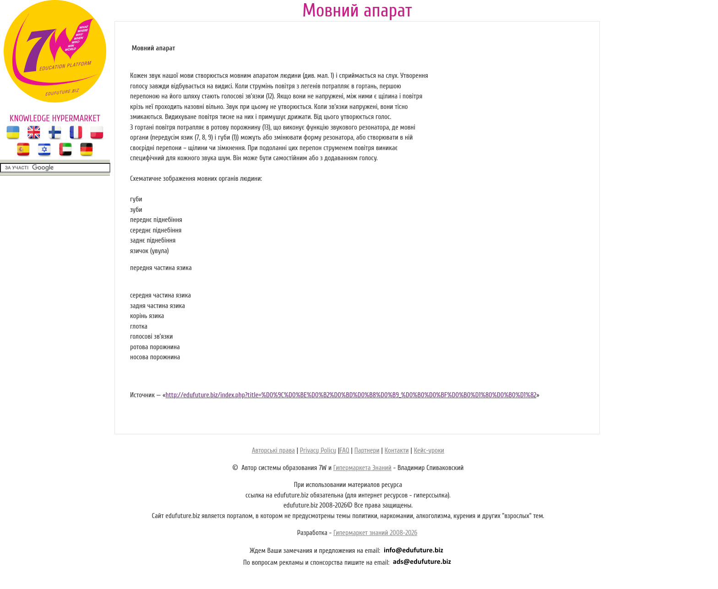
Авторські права (273, 450)
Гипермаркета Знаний (362, 468)
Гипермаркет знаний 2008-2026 (375, 533)
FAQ (344, 450)
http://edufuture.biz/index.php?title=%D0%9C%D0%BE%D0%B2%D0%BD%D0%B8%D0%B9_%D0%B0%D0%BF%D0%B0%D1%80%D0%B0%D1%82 (350, 395)
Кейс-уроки (429, 450)
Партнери (367, 450)
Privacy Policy (318, 450)
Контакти (397, 450)
